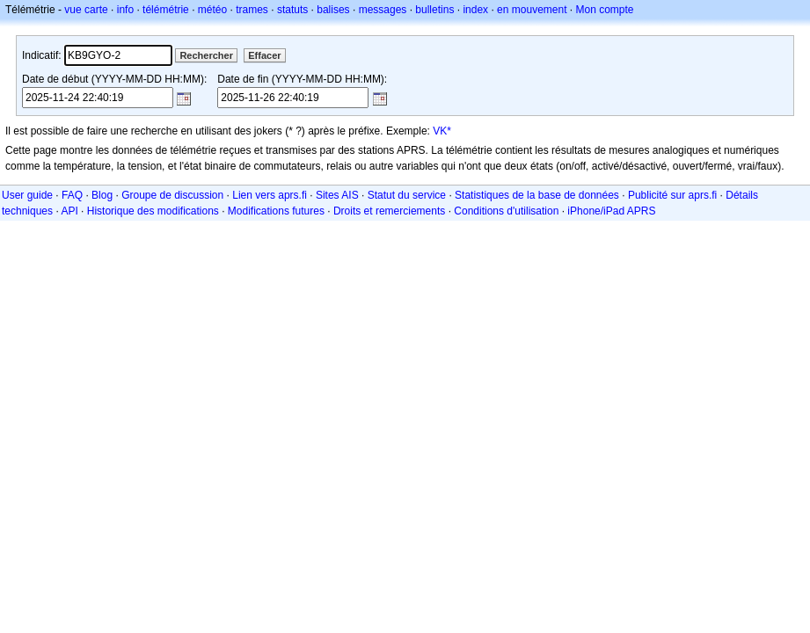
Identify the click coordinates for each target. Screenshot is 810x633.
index (475, 10)
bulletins (434, 10)
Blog (102, 195)
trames (252, 10)
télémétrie (165, 10)
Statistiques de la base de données (537, 195)
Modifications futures (276, 211)
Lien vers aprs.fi (269, 195)
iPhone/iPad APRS (611, 211)
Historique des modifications (153, 211)
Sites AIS (337, 195)
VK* (442, 131)
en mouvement (531, 10)
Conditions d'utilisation (506, 211)
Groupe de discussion (172, 195)
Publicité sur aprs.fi (672, 195)
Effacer (264, 55)
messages (383, 10)
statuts (292, 10)
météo (212, 10)
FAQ (72, 195)
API (69, 211)
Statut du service (407, 195)
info (125, 10)
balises (333, 10)
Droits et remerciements (389, 211)
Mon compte (605, 10)
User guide (27, 195)
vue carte (85, 10)
